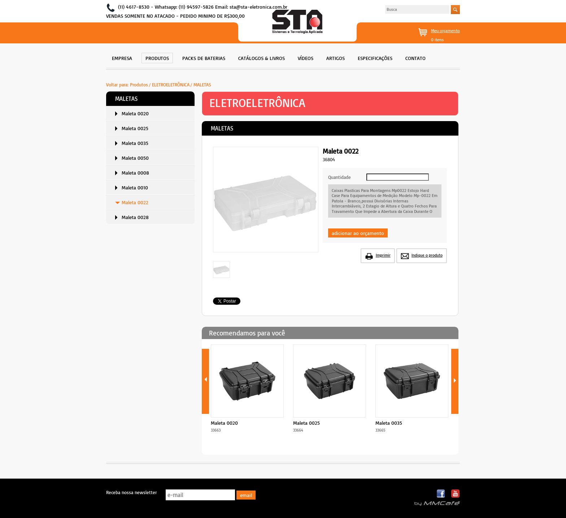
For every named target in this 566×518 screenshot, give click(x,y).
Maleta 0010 (135, 187)
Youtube (455, 493)
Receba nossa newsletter (131, 492)
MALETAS (202, 84)
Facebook (441, 493)
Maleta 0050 (135, 157)
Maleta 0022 (135, 202)
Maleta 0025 (135, 128)
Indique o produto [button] (427, 255)
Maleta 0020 (135, 113)
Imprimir (383, 255)
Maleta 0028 (135, 217)
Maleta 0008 (135, 172)
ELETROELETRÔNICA (171, 84)
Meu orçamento (445, 30)
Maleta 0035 (135, 143)
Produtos (139, 84)
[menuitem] (122, 57)
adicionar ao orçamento (358, 233)
